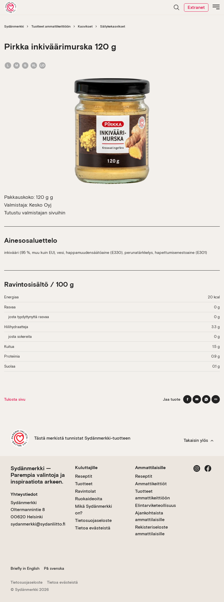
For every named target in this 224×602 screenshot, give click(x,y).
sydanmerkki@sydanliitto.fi (38, 524)
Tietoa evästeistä (92, 528)
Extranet (196, 7)
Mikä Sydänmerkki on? (93, 510)
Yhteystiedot (24, 494)
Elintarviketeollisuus (155, 505)
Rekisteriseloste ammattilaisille (151, 530)
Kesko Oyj (40, 205)
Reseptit (83, 476)
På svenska (54, 568)
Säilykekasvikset (112, 26)
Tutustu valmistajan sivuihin (34, 212)
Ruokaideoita (88, 498)
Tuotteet (84, 483)
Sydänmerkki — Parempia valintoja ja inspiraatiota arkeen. (38, 475)
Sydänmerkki (14, 26)
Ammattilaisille (150, 467)
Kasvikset (85, 26)
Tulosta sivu (14, 399)
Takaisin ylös (198, 440)
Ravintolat (85, 491)
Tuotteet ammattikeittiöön (51, 26)
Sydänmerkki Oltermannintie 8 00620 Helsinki (28, 509)
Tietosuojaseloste (93, 520)
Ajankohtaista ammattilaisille (150, 516)
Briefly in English (25, 568)
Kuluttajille (86, 467)
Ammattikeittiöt (151, 483)
